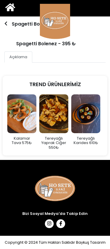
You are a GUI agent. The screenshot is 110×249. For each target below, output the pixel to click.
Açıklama (18, 57)
